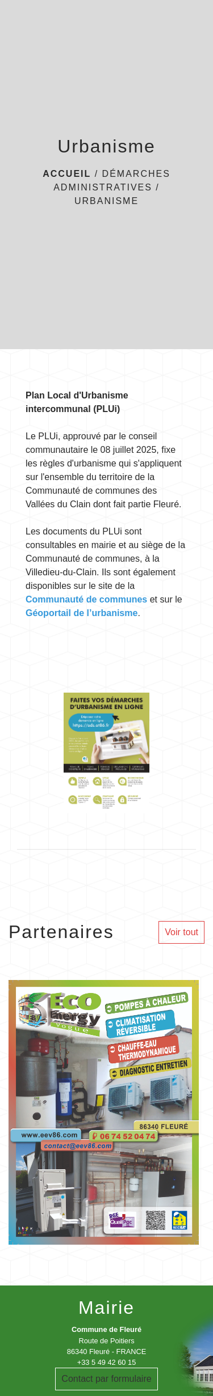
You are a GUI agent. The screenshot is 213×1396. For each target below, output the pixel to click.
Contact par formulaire (106, 1379)
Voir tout (181, 932)
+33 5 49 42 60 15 (106, 1362)
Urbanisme (106, 201)
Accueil (67, 174)
